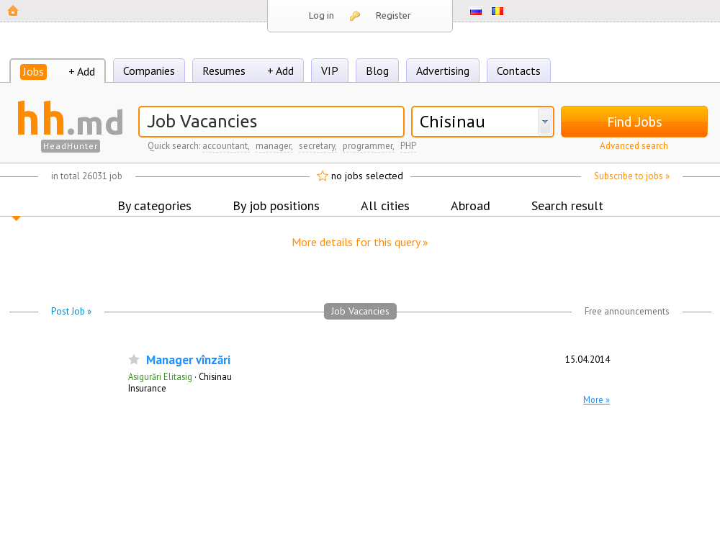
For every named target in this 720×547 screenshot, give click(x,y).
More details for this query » (360, 242)
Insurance (147, 388)
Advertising (442, 70)
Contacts (519, 70)
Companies (149, 70)
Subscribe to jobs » (632, 176)
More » (596, 399)
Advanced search (634, 146)
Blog (377, 70)
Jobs (33, 71)
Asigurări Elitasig (160, 376)
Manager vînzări (188, 360)
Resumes (224, 70)
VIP (329, 70)
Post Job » (71, 311)
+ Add (81, 71)
